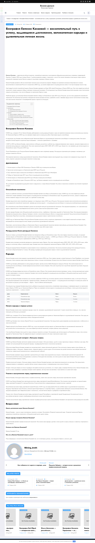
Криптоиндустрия (56, 13)
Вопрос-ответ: (11, 119)
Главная (19, 13)
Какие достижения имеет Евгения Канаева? (20, 120)
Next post (51, 463)
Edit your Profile (48, 451)
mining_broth (19, 24)
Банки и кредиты (45, 13)
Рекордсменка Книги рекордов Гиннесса (18, 111)
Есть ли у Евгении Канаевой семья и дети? (20, 124)
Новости (24, 13)
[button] (31, 104)
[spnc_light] (88, 13)
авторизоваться (33, 497)
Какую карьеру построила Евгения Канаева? (20, 121)
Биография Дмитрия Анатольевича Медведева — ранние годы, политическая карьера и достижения (14, 529)
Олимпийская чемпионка (15, 109)
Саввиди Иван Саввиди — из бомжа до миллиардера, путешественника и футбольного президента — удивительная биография (18, 481)
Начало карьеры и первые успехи (17, 114)
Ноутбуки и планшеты (67, 13)
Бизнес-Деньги (47, 5)
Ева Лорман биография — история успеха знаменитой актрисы (45, 481)
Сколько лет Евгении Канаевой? (18, 123)
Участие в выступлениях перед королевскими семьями (21, 117)
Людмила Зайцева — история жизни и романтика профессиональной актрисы (65, 466)
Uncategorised (10, 24)
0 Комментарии (38, 24)
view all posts (28, 454)
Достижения (10, 108)
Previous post (43, 463)
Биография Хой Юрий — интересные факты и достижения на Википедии (36, 529)
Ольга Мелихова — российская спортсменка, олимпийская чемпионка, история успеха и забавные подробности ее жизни (57, 529)
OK (74, 541)
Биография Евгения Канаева (14, 106)
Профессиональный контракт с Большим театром (20, 116)
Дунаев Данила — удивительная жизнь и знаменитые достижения (75, 481)
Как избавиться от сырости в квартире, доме (32, 465)
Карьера (9, 112)
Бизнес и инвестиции (33, 13)
